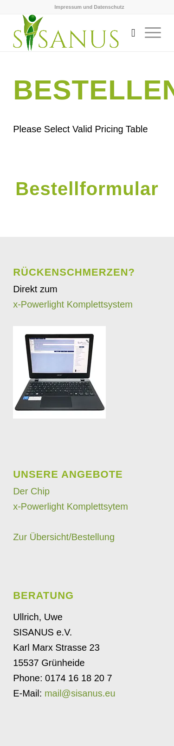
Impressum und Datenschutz (89, 7)
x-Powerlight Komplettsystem (73, 304)
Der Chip (31, 491)
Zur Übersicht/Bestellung (64, 537)
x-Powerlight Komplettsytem (70, 506)
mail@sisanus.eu (80, 693)
